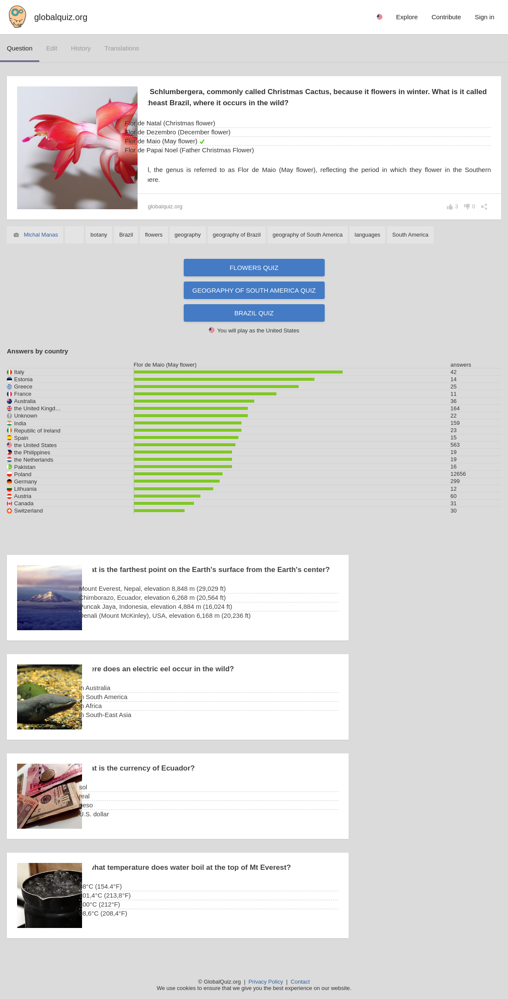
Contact (300, 981)
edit (51, 48)
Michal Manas (41, 234)
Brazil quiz (254, 313)
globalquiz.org (61, 17)
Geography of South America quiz (254, 290)
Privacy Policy (266, 981)
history (81, 48)
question (19, 48)
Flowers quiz (253, 267)
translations (122, 48)
